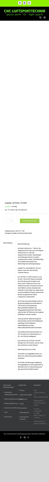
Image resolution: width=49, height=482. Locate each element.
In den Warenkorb (29, 221)
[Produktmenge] (11, 221)
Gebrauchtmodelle (24, 395)
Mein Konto (23, 399)
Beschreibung (7, 243)
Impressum (8, 417)
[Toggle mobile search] (40, 17)
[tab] (8, 243)
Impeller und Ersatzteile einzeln (22, 233)
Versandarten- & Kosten (24, 418)
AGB (5, 412)
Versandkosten (22, 210)
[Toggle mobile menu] (45, 17)
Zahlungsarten (24, 412)
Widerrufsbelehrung (9, 403)
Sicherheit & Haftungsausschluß (9, 393)
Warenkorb (23, 408)
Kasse (22, 403)
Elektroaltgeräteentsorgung (9, 399)
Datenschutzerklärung (9, 408)
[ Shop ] (22, 390)
